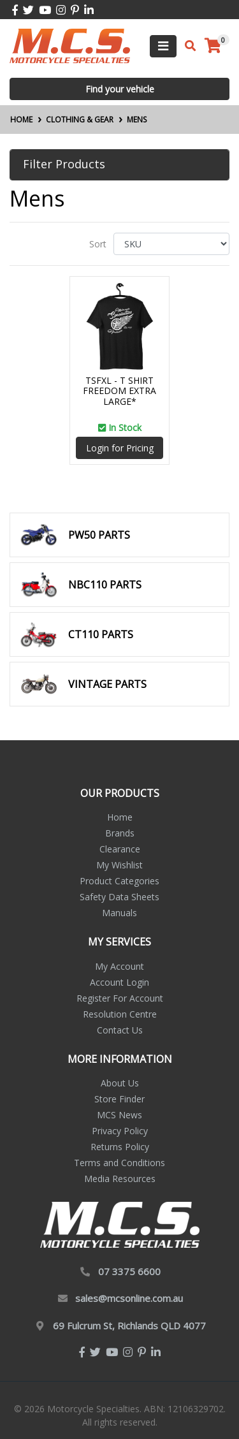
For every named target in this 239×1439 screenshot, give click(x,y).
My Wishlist (119, 865)
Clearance (119, 849)
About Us (120, 1083)
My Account (119, 966)
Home (120, 817)
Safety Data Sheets (119, 897)
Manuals (119, 913)
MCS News (119, 1115)
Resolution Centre (120, 1014)
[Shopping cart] (212, 46)
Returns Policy (120, 1147)
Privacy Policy (120, 1131)
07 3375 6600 (129, 1271)
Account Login (119, 982)
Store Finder (119, 1099)
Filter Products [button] (64, 164)
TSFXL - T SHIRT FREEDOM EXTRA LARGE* (119, 391)
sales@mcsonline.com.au (129, 1298)
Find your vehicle (119, 89)
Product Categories (119, 881)
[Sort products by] (171, 244)
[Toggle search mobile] (186, 46)
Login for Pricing (120, 448)
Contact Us (120, 1030)
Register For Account (119, 998)
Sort (97, 244)
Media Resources (120, 1178)
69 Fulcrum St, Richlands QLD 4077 (129, 1325)
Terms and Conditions (119, 1163)
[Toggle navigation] (163, 46)
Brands (119, 833)
